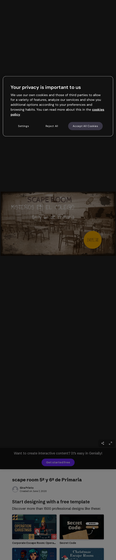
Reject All (52, 126)
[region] (58, 106)
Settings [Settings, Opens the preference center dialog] (23, 126)
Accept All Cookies (85, 126)
